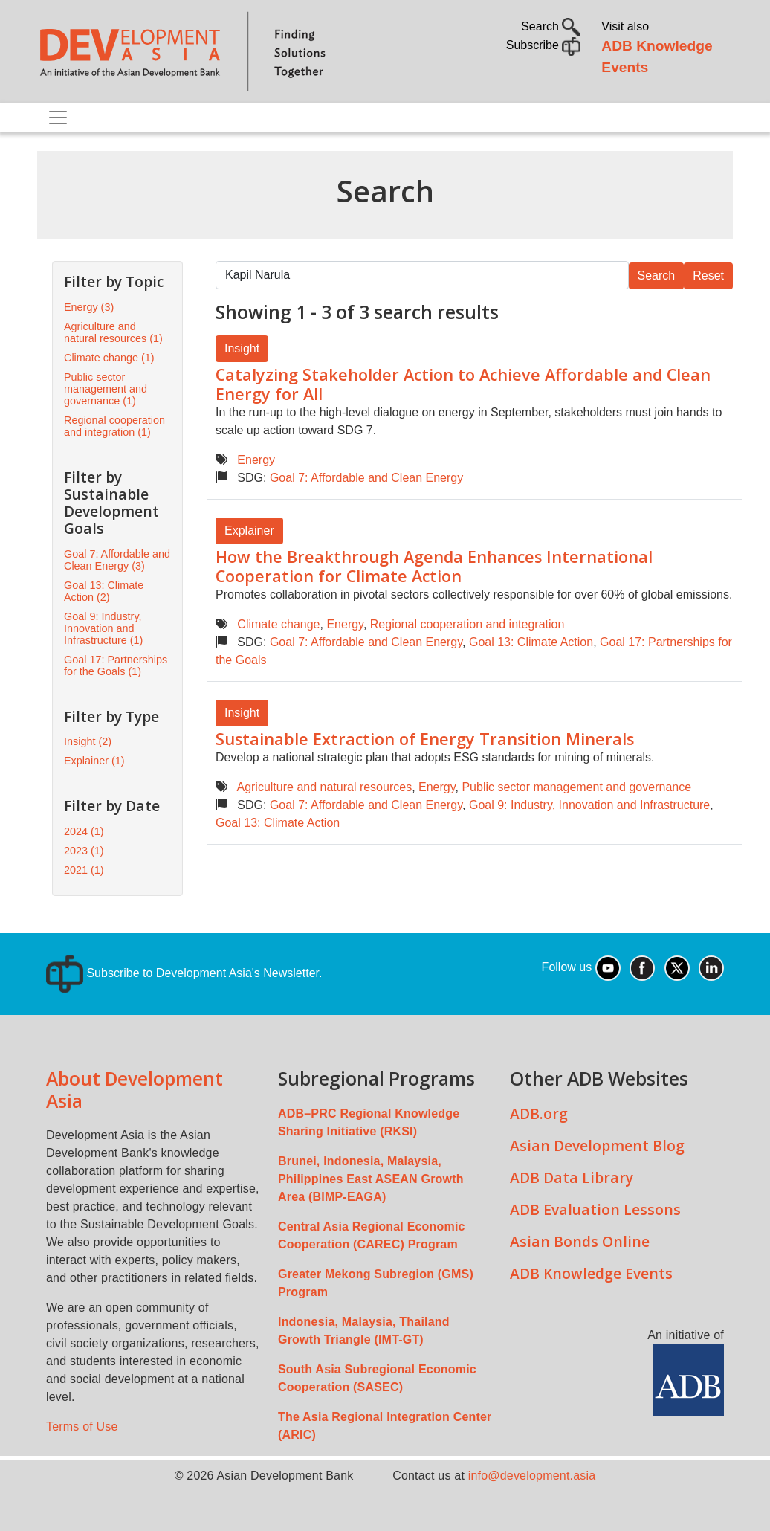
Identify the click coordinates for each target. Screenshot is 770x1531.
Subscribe (543, 45)
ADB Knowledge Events (591, 1273)
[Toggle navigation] (58, 117)
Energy (256, 460)
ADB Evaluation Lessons (595, 1209)
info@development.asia (532, 1475)
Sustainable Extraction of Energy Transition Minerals (425, 739)
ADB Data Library (571, 1177)
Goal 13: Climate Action (531, 642)
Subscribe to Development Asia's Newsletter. (184, 973)
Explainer (249, 530)
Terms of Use (82, 1426)
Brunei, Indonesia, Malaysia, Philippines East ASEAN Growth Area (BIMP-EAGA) (371, 1179)
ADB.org (539, 1113)
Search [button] (550, 26)
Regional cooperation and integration (467, 624)
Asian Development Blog (597, 1145)
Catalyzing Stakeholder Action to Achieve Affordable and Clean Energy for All (463, 384)
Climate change (278, 624)
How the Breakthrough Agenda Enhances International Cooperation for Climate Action (434, 566)
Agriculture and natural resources (324, 787)
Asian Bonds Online (580, 1241)
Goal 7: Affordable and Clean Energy (366, 477)
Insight (241, 348)
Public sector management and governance (576, 787)
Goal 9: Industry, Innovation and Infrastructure (589, 805)
